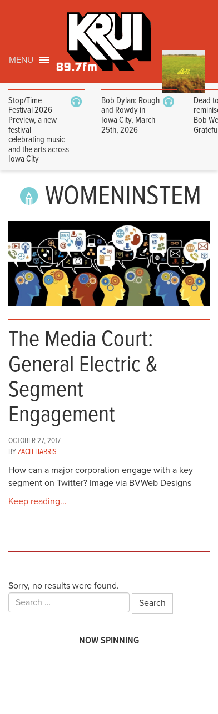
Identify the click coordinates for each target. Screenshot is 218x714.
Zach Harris (37, 452)
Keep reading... (37, 501)
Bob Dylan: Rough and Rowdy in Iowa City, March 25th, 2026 (130, 115)
